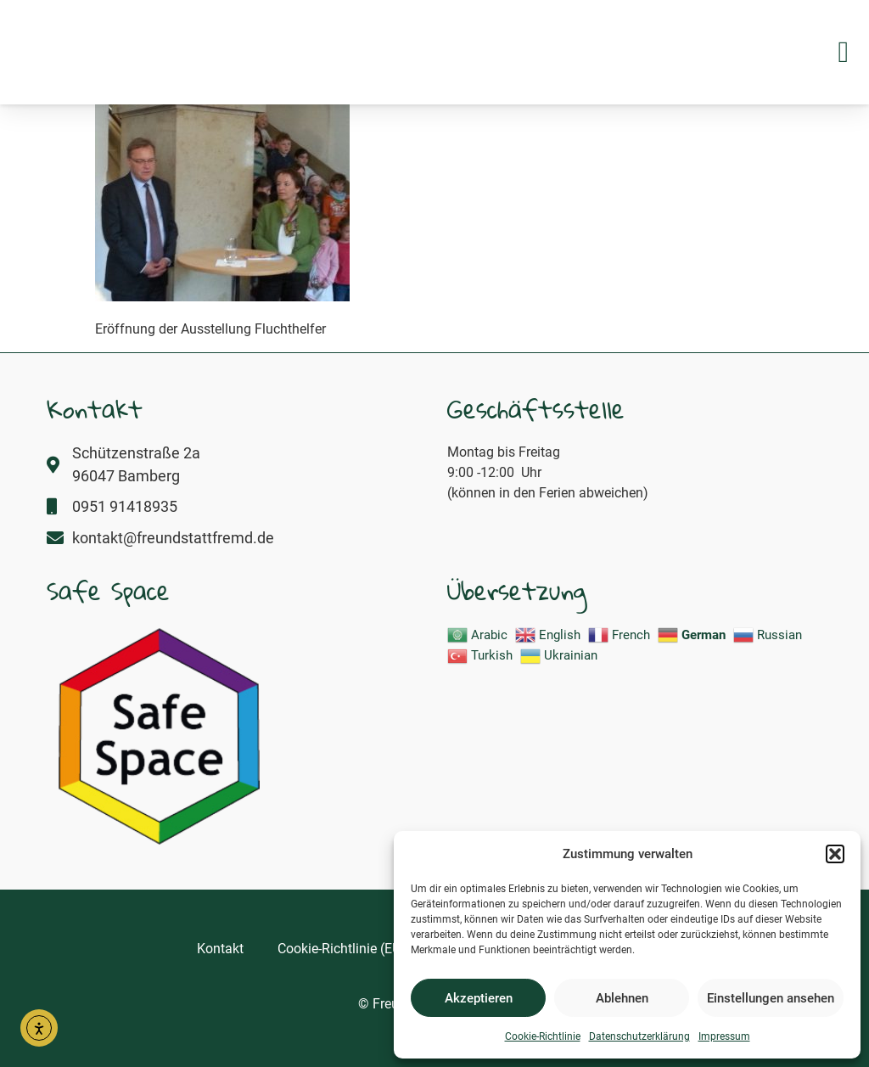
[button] (835, 844)
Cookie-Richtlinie (542, 1036)
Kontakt (220, 949)
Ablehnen (622, 998)
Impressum (724, 1036)
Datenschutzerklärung (639, 1036)
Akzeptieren (479, 998)
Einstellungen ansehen (770, 998)
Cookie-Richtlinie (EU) (342, 949)
